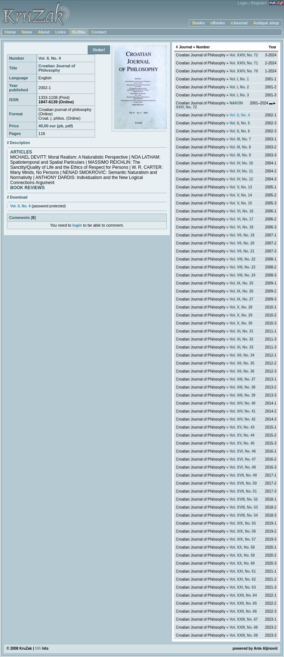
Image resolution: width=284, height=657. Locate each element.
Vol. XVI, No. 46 (242, 451)
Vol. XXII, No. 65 (243, 603)
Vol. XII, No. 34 (241, 355)
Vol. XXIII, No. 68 (243, 627)
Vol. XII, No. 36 (241, 371)
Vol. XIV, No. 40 (242, 403)
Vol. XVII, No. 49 (243, 475)
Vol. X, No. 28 (240, 307)
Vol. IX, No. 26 (241, 291)
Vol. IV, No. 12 (241, 179)
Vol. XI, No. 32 (241, 339)
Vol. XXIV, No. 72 (243, 55)
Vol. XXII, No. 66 (243, 611)
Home (10, 32)
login (77, 225)
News (27, 32)
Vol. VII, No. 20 (241, 243)
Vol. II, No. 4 (20, 206)
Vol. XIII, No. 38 (242, 387)
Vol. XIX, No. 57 (242, 539)
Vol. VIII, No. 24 (242, 275)
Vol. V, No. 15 (240, 203)
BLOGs (79, 32)
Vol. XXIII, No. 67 (243, 619)
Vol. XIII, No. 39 (242, 395)
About (44, 32)
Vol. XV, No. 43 (241, 427)
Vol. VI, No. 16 (241, 211)
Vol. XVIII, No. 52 (243, 499)
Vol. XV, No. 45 (241, 443)
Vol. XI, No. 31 (241, 331)
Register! (259, 3)
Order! (99, 50)
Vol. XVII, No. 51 (243, 491)
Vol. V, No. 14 (240, 195)
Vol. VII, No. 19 (241, 235)
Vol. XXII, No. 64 (243, 595)
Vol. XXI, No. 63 (242, 587)
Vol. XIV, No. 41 (242, 411)
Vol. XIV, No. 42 (242, 419)
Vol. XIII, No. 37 (242, 379)
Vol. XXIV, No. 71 (243, 63)
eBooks (217, 23)
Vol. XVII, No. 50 (243, 483)
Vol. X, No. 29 (240, 315)
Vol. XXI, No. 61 (242, 571)
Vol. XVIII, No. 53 (243, 507)
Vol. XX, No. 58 (242, 547)
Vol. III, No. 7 (240, 139)
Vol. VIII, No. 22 (242, 259)
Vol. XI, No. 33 (241, 347)
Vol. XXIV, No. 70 (243, 71)
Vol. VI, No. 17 (241, 219)
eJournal (239, 23)
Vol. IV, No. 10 (241, 163)
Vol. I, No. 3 (239, 95)
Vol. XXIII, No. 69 (243, 635)
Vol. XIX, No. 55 (242, 523)
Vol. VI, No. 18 (241, 227)
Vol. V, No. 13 (240, 187)
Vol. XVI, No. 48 (242, 467)
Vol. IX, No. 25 (241, 283)
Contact (98, 32)
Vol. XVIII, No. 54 (243, 515)
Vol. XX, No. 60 (242, 563)
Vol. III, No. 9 (240, 155)
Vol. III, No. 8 (240, 147)
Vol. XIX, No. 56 (242, 531)
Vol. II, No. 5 (239, 123)
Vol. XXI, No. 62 (242, 579)
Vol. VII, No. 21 (241, 251)
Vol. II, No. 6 (239, 131)
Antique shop (266, 23)
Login (243, 3)
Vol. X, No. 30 (240, 323)
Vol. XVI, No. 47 (242, 459)
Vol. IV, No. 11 (241, 171)
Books (198, 23)
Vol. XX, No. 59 (242, 555)
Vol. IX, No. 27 (241, 299)
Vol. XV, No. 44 (241, 435)
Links (60, 32)
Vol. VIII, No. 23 (242, 267)
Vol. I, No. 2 (239, 87)
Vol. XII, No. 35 (241, 363)
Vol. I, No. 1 (239, 79)
